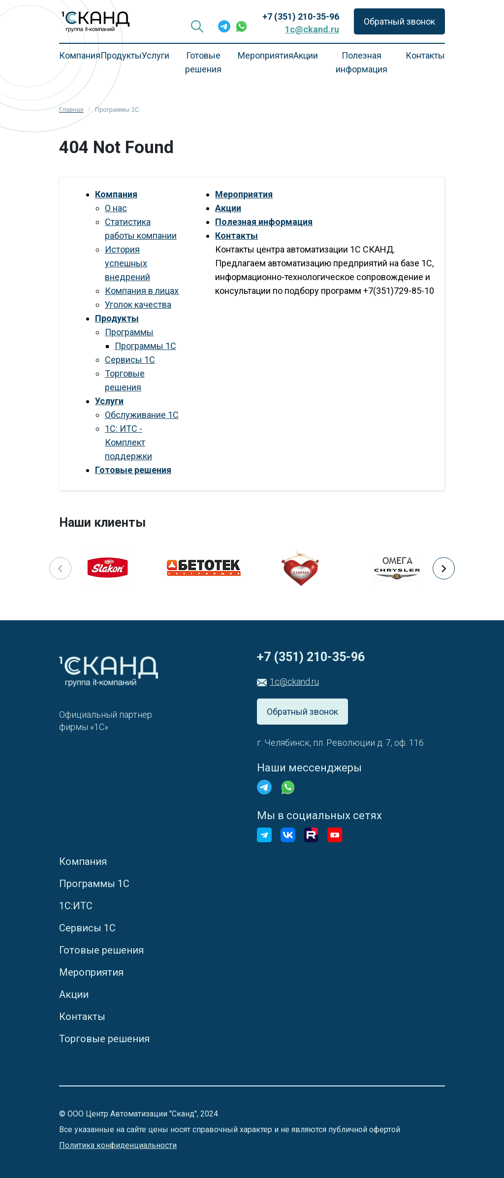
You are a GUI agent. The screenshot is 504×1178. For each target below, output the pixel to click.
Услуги (109, 401)
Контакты (425, 55)
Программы (129, 332)
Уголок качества (138, 304)
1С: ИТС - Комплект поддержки (128, 442)
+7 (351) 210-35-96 (300, 16)
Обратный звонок (399, 21)
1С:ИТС (76, 906)
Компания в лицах (142, 291)
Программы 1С (145, 346)
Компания (79, 55)
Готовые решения (203, 62)
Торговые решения (104, 1039)
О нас (116, 208)
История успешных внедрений (127, 263)
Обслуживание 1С (142, 415)
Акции (305, 55)
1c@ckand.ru (312, 29)
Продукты (117, 318)
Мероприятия (265, 55)
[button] (444, 568)
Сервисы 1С (130, 359)
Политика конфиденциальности (118, 1145)
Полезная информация (361, 62)
